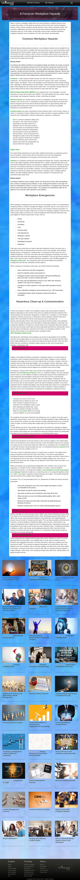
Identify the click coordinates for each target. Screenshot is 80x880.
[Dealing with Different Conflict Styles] (40, 847)
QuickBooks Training (29, 870)
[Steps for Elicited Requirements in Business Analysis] (40, 644)
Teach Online (43, 866)
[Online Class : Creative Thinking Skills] (14, 673)
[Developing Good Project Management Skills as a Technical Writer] (14, 615)
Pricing (9, 866)
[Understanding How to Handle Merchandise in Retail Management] (66, 615)
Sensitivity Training (28, 874)
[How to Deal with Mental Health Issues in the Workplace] (66, 847)
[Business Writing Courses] (66, 789)
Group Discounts (12, 870)
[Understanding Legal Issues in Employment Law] (66, 702)
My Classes (49, 3)
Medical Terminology (29, 864)
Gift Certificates (12, 874)
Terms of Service (44, 870)
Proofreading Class (29, 872)
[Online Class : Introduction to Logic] (14, 789)
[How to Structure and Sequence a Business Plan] (66, 760)
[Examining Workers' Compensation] (66, 731)
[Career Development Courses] (40, 789)
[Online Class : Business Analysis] (40, 615)
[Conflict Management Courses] (14, 818)
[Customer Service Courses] (40, 818)
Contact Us (43, 868)
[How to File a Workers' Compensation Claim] (14, 586)
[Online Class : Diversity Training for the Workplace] (40, 586)
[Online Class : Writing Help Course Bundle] (14, 644)
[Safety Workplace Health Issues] (66, 586)
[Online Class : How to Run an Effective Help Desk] (66, 673)
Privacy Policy (43, 872)
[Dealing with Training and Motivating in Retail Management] (14, 702)
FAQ (9, 876)
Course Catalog (12, 868)
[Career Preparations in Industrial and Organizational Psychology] (40, 731)
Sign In (10, 864)
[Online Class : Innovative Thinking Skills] (66, 644)
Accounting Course (28, 866)
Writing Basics (27, 868)
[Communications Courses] (14, 731)
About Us (42, 864)
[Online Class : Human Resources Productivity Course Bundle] (40, 760)
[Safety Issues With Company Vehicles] (66, 818)
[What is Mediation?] (14, 847)
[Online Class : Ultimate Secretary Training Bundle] (40, 673)
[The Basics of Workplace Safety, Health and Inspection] (14, 760)
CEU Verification (12, 872)
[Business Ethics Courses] (40, 702)
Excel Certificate (28, 876)
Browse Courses (33, 3)
